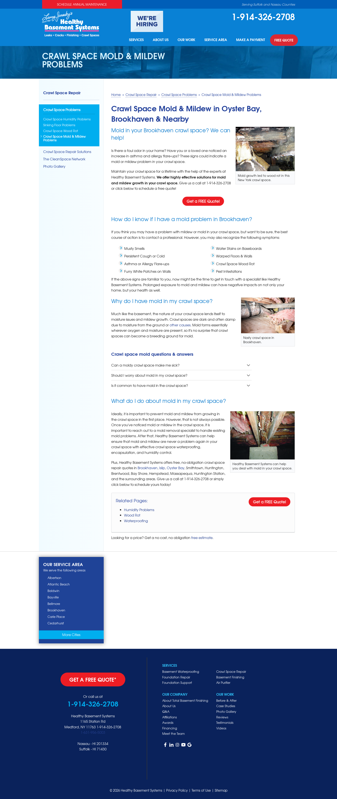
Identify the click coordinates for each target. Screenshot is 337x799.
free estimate (202, 537)
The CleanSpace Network (64, 159)
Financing (169, 728)
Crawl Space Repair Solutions (67, 152)
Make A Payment (250, 40)
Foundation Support (177, 682)
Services (134, 40)
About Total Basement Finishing (185, 700)
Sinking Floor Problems (59, 125)
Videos (221, 728)
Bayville (53, 597)
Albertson (54, 578)
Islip (162, 467)
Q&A (165, 711)
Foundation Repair (176, 677)
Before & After (226, 700)
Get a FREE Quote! (203, 201)
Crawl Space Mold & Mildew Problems (64, 138)
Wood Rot (132, 515)
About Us (159, 40)
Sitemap (221, 790)
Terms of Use (201, 790)
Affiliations (169, 717)
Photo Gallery (54, 166)
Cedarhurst (56, 623)
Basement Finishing (230, 677)
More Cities (71, 634)
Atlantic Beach (59, 584)
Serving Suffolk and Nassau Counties (268, 4)
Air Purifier (223, 682)
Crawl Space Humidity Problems (67, 119)
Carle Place (56, 616)
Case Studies (225, 706)
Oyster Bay (175, 467)
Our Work (185, 40)
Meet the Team (173, 733)
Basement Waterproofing (180, 671)
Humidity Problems (139, 509)
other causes (180, 324)
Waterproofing (136, 520)
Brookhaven (147, 467)
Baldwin (53, 590)
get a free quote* (92, 679)
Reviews (222, 717)
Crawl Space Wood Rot (60, 131)
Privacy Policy (177, 790)
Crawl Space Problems (61, 110)
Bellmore (54, 603)
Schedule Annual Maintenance (82, 4)
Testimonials (224, 722)
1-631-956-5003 (93, 732)
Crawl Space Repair (62, 92)
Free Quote (283, 40)
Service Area (215, 40)
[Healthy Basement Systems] (70, 23)
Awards (167, 722)
